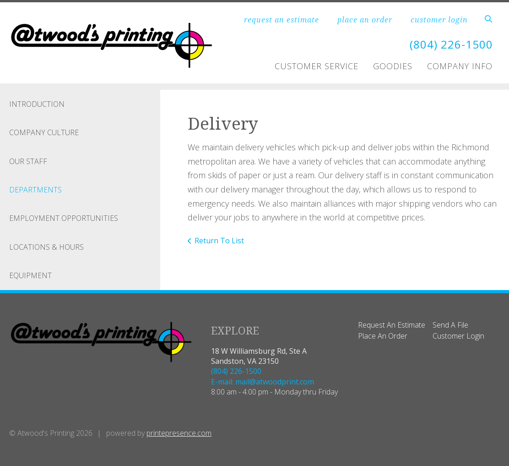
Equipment (30, 275)
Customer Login (458, 336)
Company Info (460, 65)
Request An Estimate (391, 325)
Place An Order (382, 336)
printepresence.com (178, 433)
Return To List (219, 241)
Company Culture (44, 132)
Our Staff (28, 161)
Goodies (392, 65)
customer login (439, 20)
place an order (364, 20)
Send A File (450, 325)
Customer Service (316, 65)
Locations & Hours (46, 247)
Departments (35, 190)
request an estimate (281, 20)
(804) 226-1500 (451, 44)
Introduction (37, 104)
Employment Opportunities (63, 218)
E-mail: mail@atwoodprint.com (262, 382)
